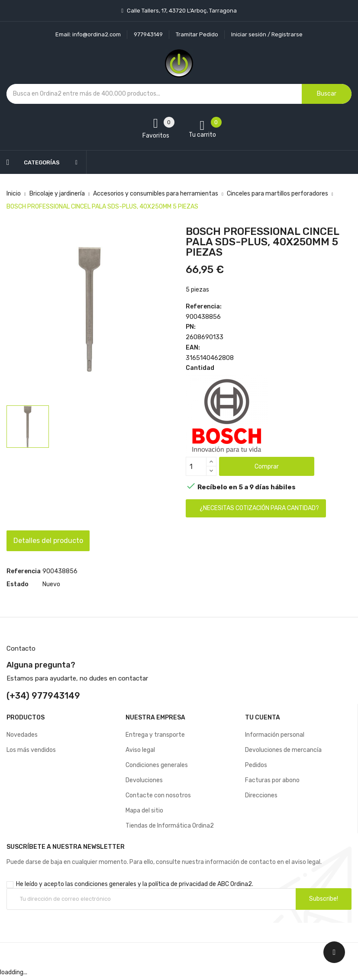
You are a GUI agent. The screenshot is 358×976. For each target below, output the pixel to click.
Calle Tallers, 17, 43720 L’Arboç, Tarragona (181, 10)
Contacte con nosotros (158, 795)
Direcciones (261, 795)
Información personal (274, 734)
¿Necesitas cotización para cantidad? (259, 508)
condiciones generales (105, 884)
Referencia (23, 571)
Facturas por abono (272, 780)
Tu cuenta (262, 717)
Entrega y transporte (155, 734)
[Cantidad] (196, 466)
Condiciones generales (157, 765)
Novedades (22, 734)
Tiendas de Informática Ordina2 (170, 825)
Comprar (267, 466)
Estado (17, 584)
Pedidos (256, 765)
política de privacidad (178, 884)
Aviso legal (140, 750)
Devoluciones (144, 780)
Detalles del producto (54, 540)
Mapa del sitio (144, 810)
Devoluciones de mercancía (283, 750)
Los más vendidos (31, 750)
